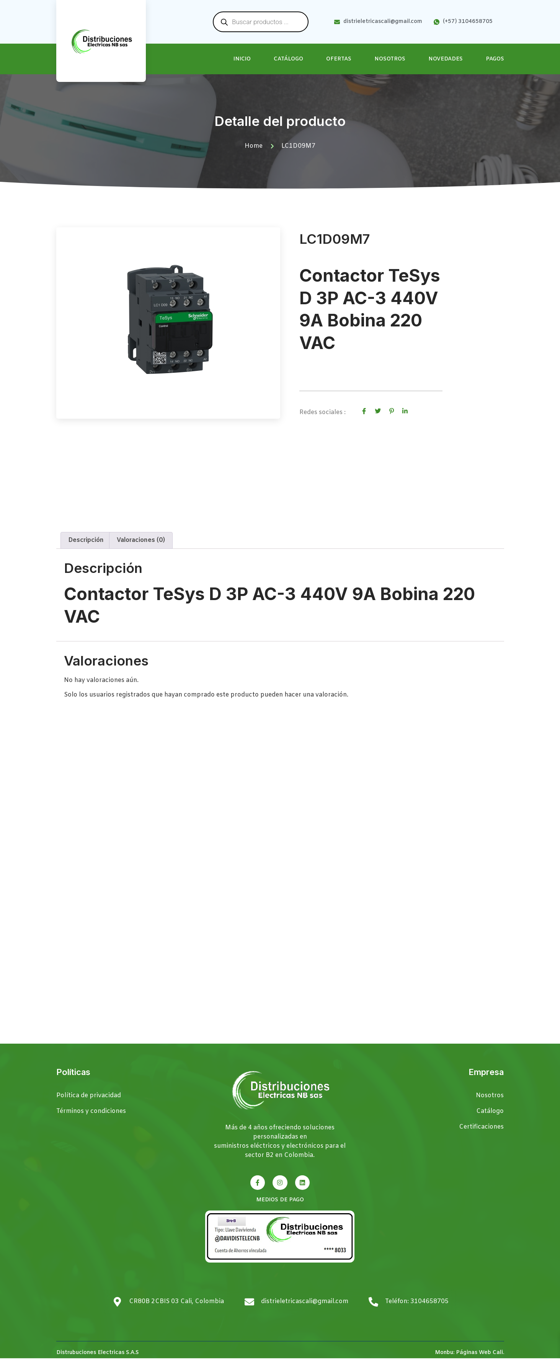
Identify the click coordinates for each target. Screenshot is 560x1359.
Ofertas (338, 59)
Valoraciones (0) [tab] (141, 541)
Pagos (495, 59)
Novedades (445, 59)
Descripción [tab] (86, 541)
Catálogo (288, 59)
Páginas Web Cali (479, 1353)
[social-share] (364, 411)
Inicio (242, 59)
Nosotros (389, 59)
